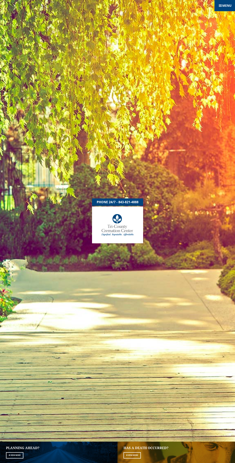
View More (15, 455)
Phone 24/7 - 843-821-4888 (117, 202)
